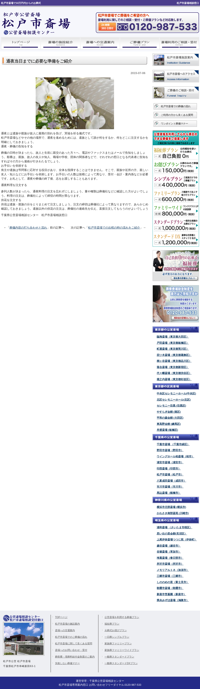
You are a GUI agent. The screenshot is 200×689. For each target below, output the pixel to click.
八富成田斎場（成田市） (171, 480)
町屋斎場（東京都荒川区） (173, 348)
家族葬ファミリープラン (118, 643)
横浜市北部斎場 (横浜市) (171, 507)
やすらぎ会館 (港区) (169, 411)
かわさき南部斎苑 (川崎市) (173, 513)
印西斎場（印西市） (169, 468)
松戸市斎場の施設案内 (67, 623)
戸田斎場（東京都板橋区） (173, 342)
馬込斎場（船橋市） (169, 492)
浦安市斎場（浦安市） (170, 462)
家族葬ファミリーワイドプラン (122, 650)
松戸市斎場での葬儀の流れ (176, 106)
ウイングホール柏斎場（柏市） (175, 456)
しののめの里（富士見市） (173, 582)
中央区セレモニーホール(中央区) (176, 393)
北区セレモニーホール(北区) (174, 399)
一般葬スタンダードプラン (119, 656)
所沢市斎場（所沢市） (170, 563)
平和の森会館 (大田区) (170, 417)
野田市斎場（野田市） (170, 450)
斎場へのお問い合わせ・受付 (71, 650)
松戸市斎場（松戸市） (170, 474)
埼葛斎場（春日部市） (170, 557)
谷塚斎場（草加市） (169, 551)
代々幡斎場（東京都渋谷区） (174, 373)
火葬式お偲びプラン (116, 630)
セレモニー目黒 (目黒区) (171, 405)
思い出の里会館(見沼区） (172, 533)
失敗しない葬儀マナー (67, 663)
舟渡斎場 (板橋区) (167, 429)
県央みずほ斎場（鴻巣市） (173, 600)
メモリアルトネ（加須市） (173, 570)
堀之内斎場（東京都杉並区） (174, 379)
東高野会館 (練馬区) (169, 423)
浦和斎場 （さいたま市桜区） (174, 527)
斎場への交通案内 (65, 630)
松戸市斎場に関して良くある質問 (73, 643)
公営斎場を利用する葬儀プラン (122, 617)
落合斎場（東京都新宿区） (173, 367)
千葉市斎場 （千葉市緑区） (173, 444)
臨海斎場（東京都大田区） (173, 336)
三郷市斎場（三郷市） (170, 575)
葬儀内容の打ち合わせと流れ (28, 227)
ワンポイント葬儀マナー (174, 123)
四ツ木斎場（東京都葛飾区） (174, 355)
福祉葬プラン (112, 623)
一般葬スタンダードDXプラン (121, 663)
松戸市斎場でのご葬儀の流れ (71, 637)
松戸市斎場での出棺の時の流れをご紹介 (114, 227)
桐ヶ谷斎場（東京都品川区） (174, 361)
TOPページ (61, 617)
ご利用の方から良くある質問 (177, 115)
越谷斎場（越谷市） (169, 545)
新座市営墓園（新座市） (171, 594)
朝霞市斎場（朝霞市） (170, 588)
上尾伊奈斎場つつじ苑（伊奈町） (177, 539)
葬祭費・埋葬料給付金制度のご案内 (75, 656)
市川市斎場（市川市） (170, 486)
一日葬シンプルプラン (117, 637)
